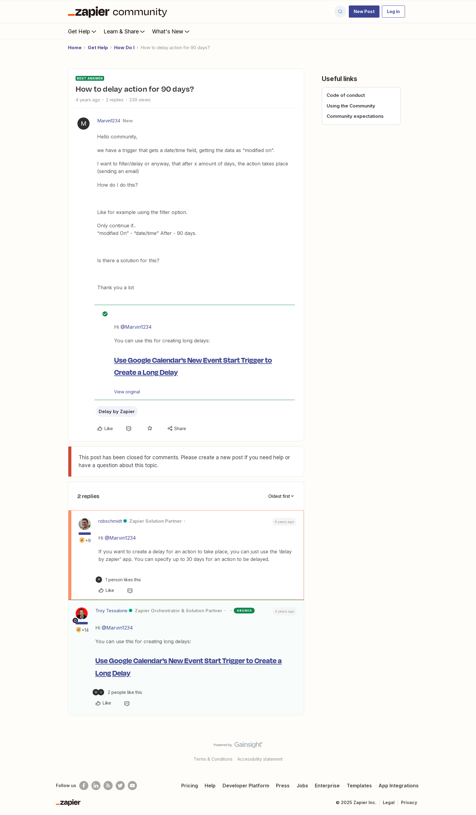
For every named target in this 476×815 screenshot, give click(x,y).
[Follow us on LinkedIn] (95, 785)
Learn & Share (125, 31)
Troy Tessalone (111, 610)
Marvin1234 (108, 121)
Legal (389, 802)
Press (283, 786)
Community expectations (355, 116)
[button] (364, 11)
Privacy (409, 802)
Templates (359, 786)
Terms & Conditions (213, 759)
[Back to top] (464, 750)
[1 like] (118, 579)
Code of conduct (346, 95)
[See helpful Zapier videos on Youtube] (132, 785)
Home (75, 47)
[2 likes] (117, 692)
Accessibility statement (260, 759)
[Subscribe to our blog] (108, 785)
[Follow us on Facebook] (83, 785)
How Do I (124, 47)
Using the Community (351, 106)
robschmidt (110, 521)
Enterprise (327, 786)
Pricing (189, 786)
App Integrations (399, 786)
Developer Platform (246, 786)
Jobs (302, 786)
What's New (171, 31)
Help (210, 786)
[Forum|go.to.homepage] (119, 11)
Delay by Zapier (117, 411)
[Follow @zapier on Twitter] (120, 785)
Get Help (82, 31)
